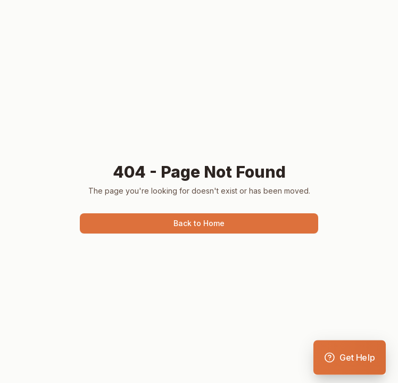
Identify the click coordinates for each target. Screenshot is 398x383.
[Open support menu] (349, 357)
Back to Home (199, 223)
